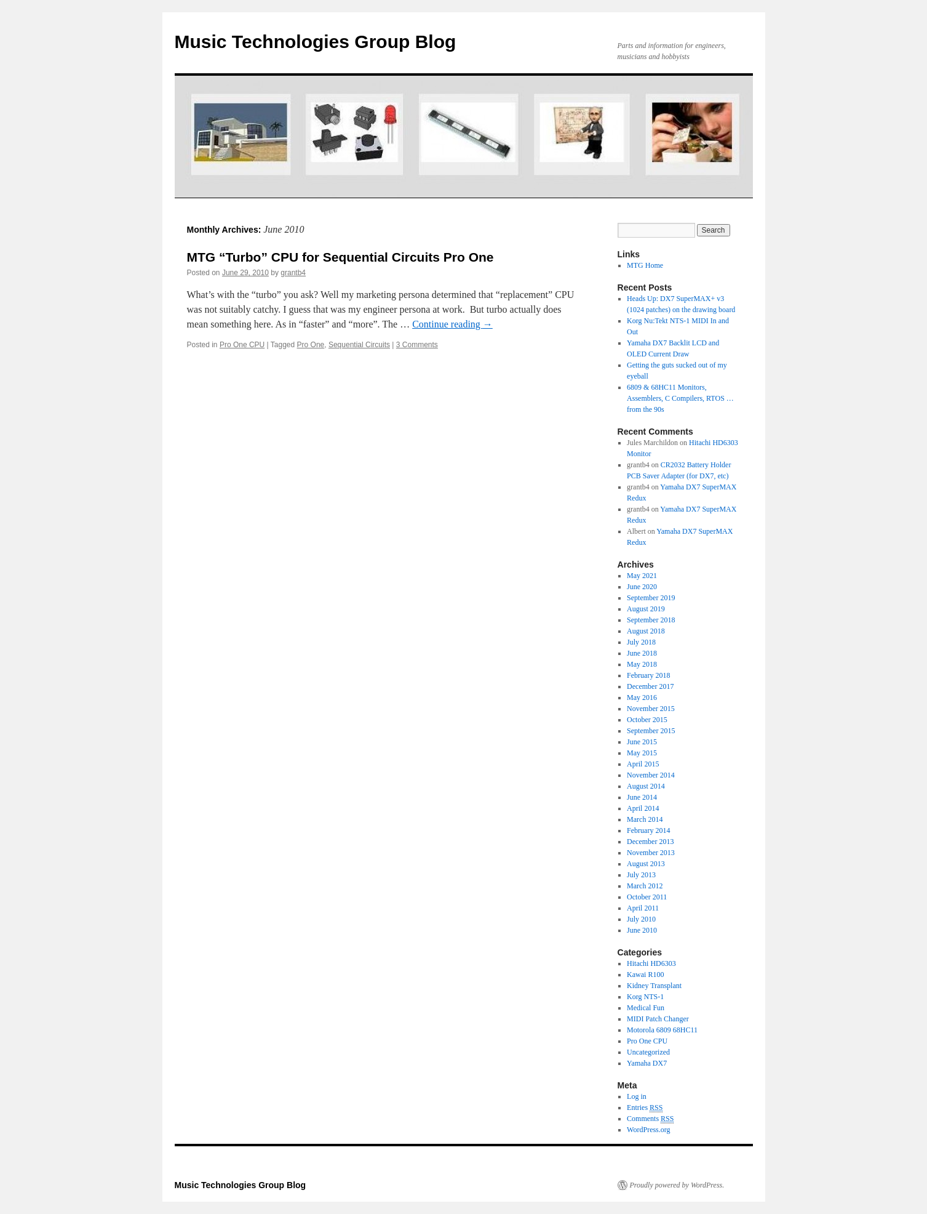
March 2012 (644, 886)
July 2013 (641, 874)
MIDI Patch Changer (658, 1019)
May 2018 (642, 664)
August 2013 (646, 863)
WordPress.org (648, 1129)
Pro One (311, 344)
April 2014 (643, 808)
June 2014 (642, 797)
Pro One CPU (242, 344)
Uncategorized (648, 1052)
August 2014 (646, 786)
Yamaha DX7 (647, 1063)
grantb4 (293, 272)
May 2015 (642, 753)
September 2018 (651, 620)
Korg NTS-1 (645, 996)
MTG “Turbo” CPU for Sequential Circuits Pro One (340, 257)
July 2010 (641, 919)
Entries (644, 1107)
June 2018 (642, 653)
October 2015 (647, 719)
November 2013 (651, 852)
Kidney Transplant (654, 985)
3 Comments (417, 344)
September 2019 (651, 597)
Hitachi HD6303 (651, 963)
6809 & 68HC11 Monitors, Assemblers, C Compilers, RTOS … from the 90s (680, 398)
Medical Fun (645, 1007)
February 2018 (648, 675)
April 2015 (643, 764)
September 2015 (651, 730)
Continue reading (452, 324)
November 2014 (651, 775)
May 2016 (642, 697)
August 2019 (646, 609)
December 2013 (650, 841)
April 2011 (643, 908)
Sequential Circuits (359, 344)
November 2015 (651, 708)
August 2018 (646, 631)
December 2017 (650, 686)
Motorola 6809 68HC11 (662, 1030)
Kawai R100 (645, 974)
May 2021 (642, 575)
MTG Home (645, 265)
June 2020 (642, 586)
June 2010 (642, 930)
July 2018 (641, 642)
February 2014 (648, 830)
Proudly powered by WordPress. (677, 1185)
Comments (650, 1119)
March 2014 (644, 819)
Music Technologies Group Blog (315, 41)
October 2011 (647, 897)
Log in (637, 1096)
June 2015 (642, 742)
